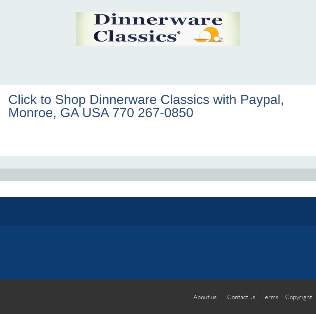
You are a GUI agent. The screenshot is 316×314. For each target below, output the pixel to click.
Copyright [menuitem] (298, 296)
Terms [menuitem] (270, 296)
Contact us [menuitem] (241, 296)
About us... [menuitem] (206, 296)
